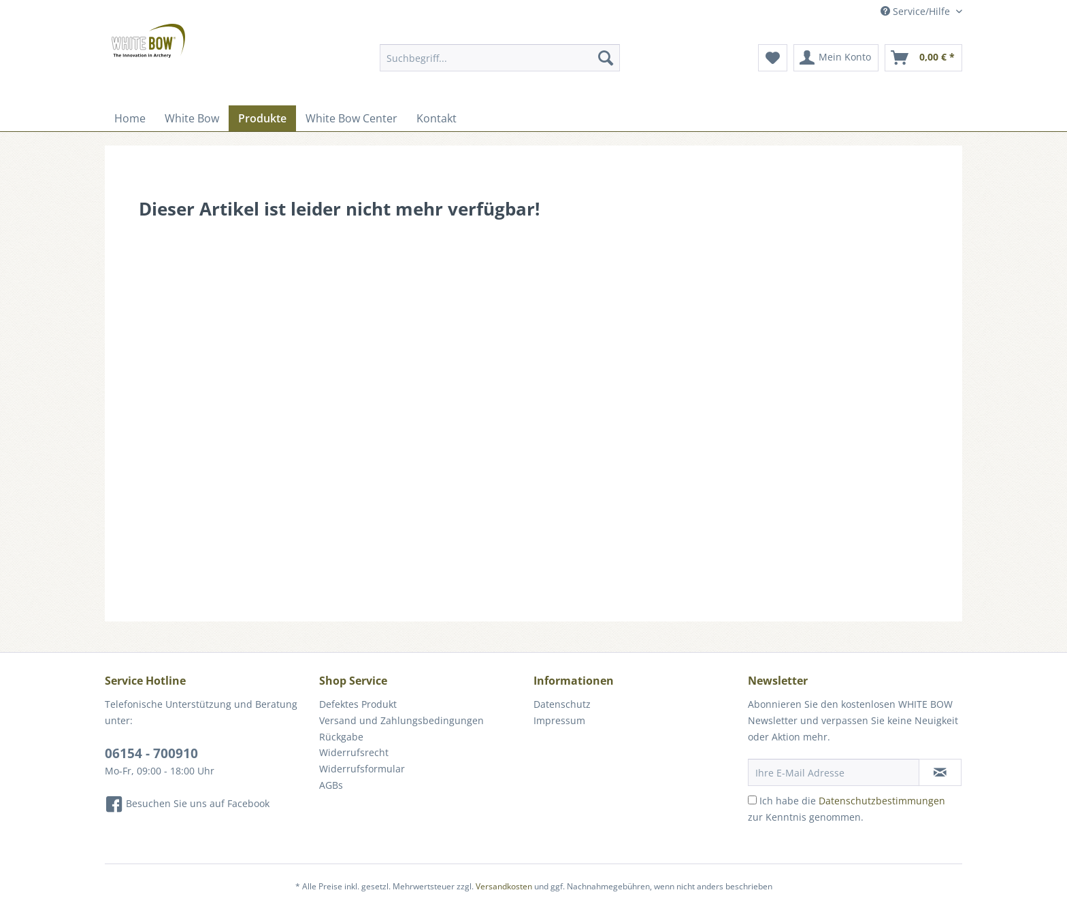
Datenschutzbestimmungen (882, 800)
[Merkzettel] (772, 57)
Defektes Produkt (358, 704)
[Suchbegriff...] (500, 57)
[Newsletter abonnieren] (940, 772)
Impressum (559, 720)
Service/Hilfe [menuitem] (917, 11)
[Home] (130, 118)
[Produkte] (262, 118)
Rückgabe (341, 736)
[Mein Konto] (836, 57)
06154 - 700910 (151, 753)
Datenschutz (562, 704)
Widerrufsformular (362, 768)
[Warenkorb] (923, 57)
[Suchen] (605, 57)
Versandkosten (504, 886)
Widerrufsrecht (354, 752)
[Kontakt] (436, 118)
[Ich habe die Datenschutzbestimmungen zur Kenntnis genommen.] (752, 800)
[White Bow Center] (351, 118)
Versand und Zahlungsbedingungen (401, 720)
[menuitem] (500, 64)
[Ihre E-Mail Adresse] (833, 772)
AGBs (331, 785)
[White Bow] (192, 118)
